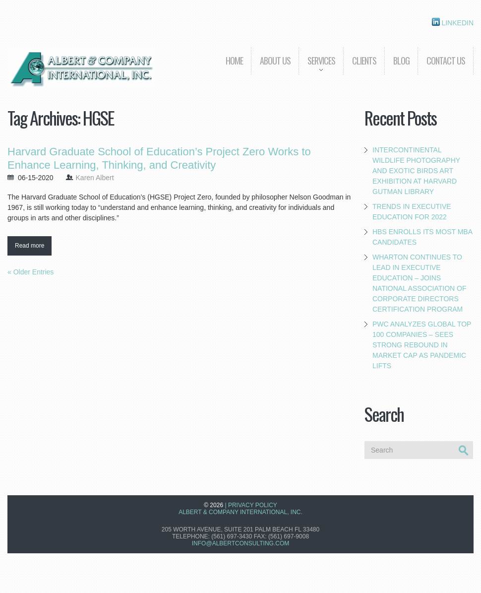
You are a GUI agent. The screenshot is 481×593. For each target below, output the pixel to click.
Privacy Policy (252, 505)
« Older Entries (30, 272)
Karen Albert (95, 178)
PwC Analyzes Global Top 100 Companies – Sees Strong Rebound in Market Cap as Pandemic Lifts (421, 345)
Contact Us (445, 60)
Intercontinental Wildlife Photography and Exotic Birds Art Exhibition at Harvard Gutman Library (416, 171)
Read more (29, 245)
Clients (364, 60)
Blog (401, 60)
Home (234, 60)
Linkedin (453, 22)
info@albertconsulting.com (240, 543)
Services (317, 67)
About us (275, 60)
